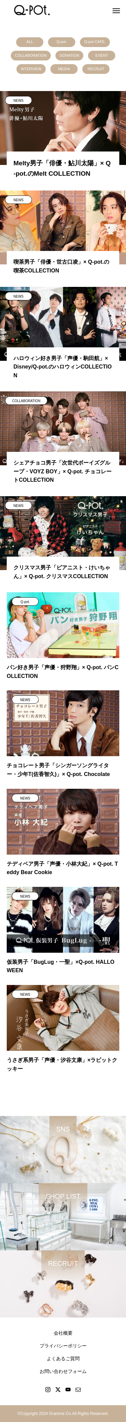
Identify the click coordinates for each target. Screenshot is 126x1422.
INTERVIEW (31, 69)
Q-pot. (61, 42)
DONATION (69, 55)
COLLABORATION (30, 55)
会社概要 (63, 1333)
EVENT (101, 55)
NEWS (18, 100)
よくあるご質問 (63, 1358)
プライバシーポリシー (63, 1345)
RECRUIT (96, 69)
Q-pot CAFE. (95, 42)
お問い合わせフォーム (63, 1371)
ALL (30, 42)
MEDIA (64, 69)
